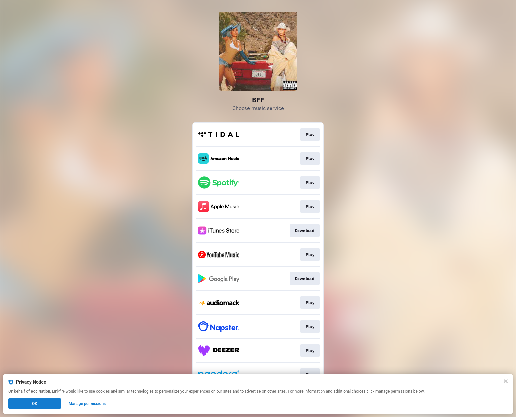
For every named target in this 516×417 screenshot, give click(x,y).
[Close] (506, 381)
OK (34, 403)
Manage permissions (87, 403)
